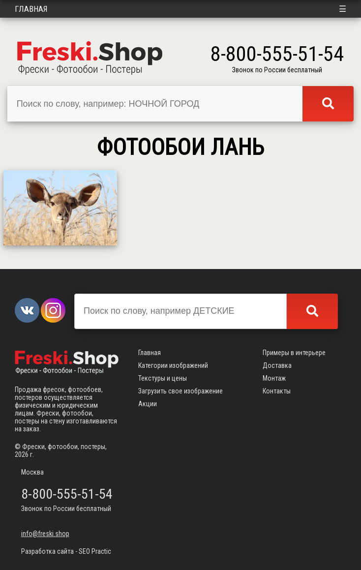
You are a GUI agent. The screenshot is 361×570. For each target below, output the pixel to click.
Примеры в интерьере (294, 353)
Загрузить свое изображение (180, 391)
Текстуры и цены (162, 378)
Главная (31, 9)
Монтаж (274, 378)
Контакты (277, 391)
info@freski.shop (45, 534)
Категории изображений (173, 365)
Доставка (277, 365)
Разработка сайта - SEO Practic (66, 551)
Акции (147, 404)
